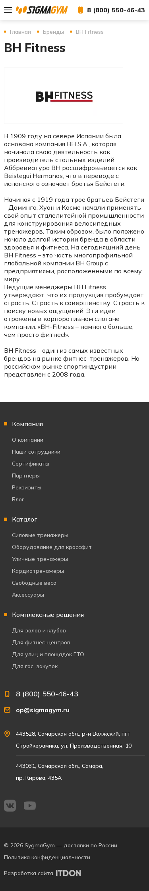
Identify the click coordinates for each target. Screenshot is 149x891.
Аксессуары (28, 594)
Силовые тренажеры (40, 535)
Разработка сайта (28, 873)
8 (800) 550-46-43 (116, 10)
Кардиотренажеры (38, 570)
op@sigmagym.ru (43, 710)
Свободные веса (34, 582)
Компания (27, 424)
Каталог (24, 519)
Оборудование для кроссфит (52, 547)
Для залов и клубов (39, 630)
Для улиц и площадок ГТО (48, 654)
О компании (27, 439)
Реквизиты (26, 487)
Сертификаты (30, 463)
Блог (18, 499)
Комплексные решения (48, 614)
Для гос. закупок (35, 666)
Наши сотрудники (36, 451)
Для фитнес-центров (41, 642)
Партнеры (26, 475)
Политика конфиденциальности (47, 857)
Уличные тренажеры (40, 558)
